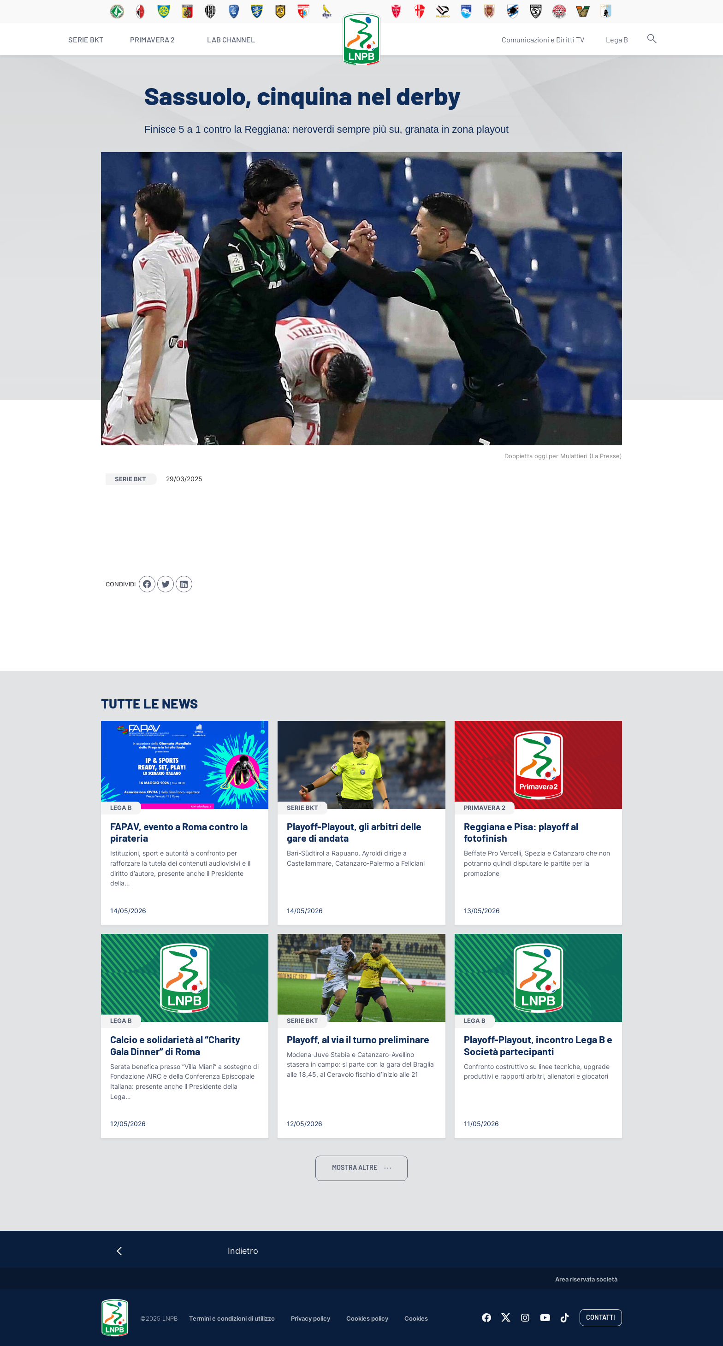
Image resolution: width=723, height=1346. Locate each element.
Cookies (416, 1318)
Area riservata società (586, 1279)
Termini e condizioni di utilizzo (232, 1318)
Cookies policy (367, 1318)
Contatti (600, 1317)
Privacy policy (310, 1318)
